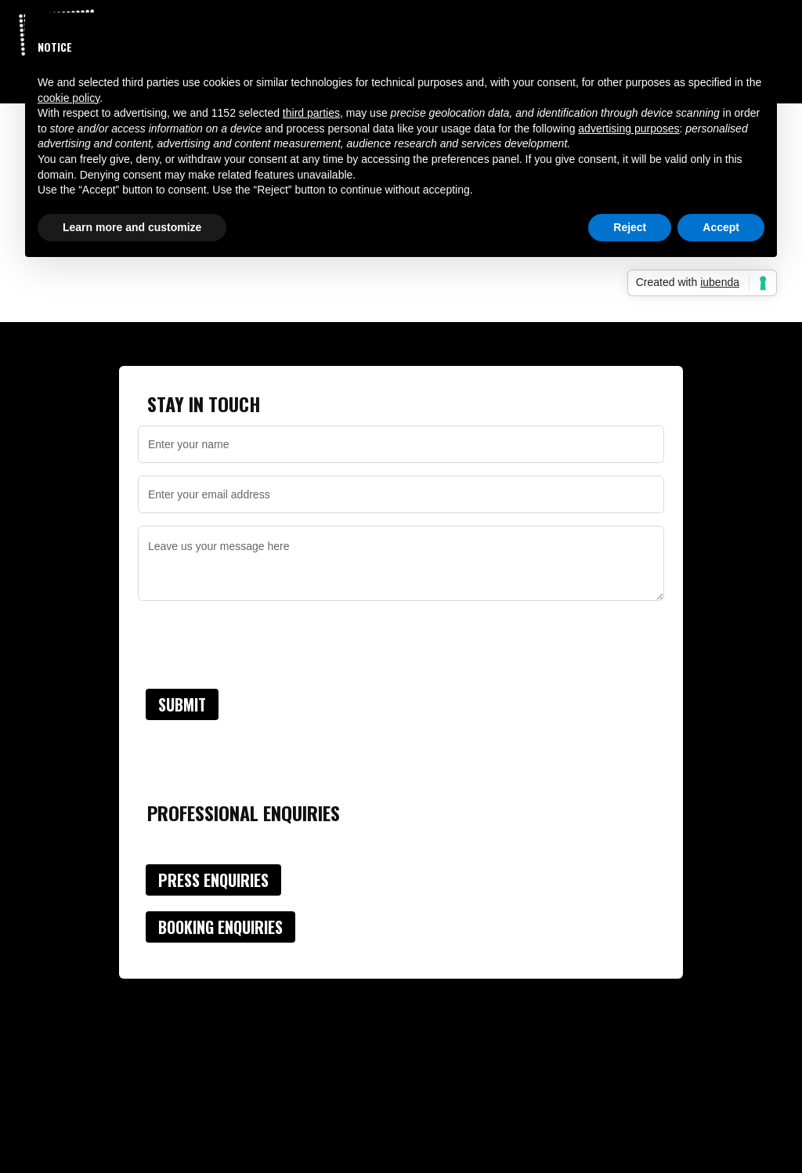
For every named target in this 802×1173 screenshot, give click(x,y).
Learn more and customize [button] (132, 227)
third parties (311, 113)
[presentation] (257, 644)
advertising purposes (628, 128)
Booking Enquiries (220, 927)
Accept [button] (721, 227)
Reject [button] (629, 227)
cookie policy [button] (68, 98)
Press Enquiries (213, 880)
